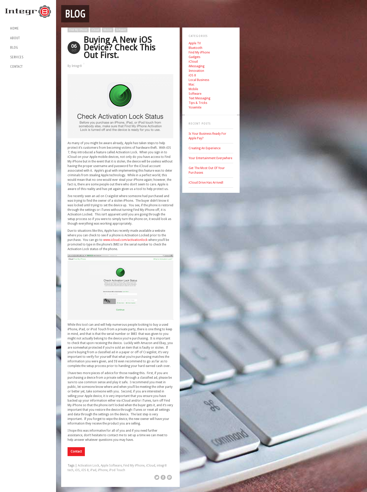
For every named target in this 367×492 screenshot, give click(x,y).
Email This (169, 477)
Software (121, 30)
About (15, 38)
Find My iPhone (78, 30)
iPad (93, 470)
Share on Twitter (156, 477)
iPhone (103, 470)
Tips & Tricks (198, 103)
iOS (77, 470)
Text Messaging (199, 98)
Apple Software (111, 465)
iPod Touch (117, 470)
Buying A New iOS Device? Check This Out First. (119, 47)
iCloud (95, 30)
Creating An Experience (204, 148)
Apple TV (195, 43)
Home (14, 28)
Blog (14, 47)
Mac (191, 84)
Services (16, 57)
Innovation (196, 71)
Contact (16, 66)
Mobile (107, 30)
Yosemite (195, 107)
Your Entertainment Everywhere (210, 158)
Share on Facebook (163, 477)
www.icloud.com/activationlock (125, 240)
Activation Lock (88, 465)
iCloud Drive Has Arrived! (206, 182)
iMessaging (196, 66)
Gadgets (194, 57)
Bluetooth (195, 48)
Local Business (199, 80)
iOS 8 (85, 470)
